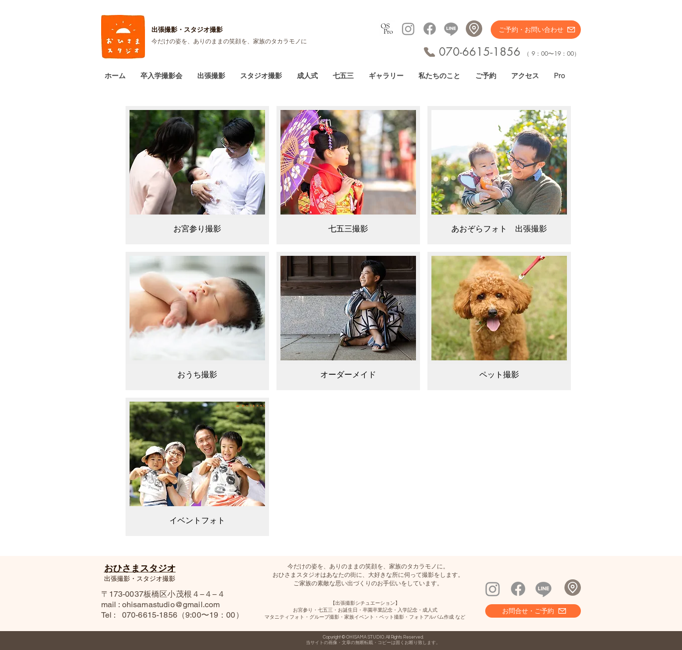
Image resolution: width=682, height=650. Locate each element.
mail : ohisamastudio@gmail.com (160, 604)
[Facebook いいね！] (559, 572)
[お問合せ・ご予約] (533, 611)
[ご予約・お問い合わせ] (536, 29)
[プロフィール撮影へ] (387, 28)
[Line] (451, 28)
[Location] (474, 28)
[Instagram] (408, 28)
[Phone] (429, 52)
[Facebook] (429, 28)
